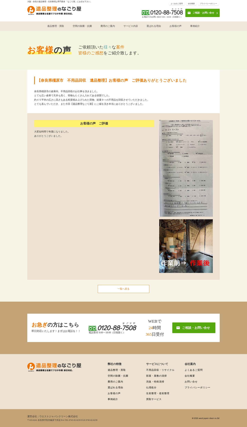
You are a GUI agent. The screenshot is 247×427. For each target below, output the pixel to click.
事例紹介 (195, 26)
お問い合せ (191, 381)
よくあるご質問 (177, 3)
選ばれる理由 (154, 26)
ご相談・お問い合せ (200, 13)
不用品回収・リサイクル (160, 370)
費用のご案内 (107, 26)
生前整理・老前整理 (157, 393)
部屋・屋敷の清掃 (156, 376)
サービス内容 (131, 26)
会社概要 (191, 3)
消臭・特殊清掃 (155, 381)
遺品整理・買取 (55, 26)
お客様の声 (176, 26)
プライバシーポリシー (208, 3)
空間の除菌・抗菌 (82, 26)
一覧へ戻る (123, 289)
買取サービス (154, 399)
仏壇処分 (151, 387)
